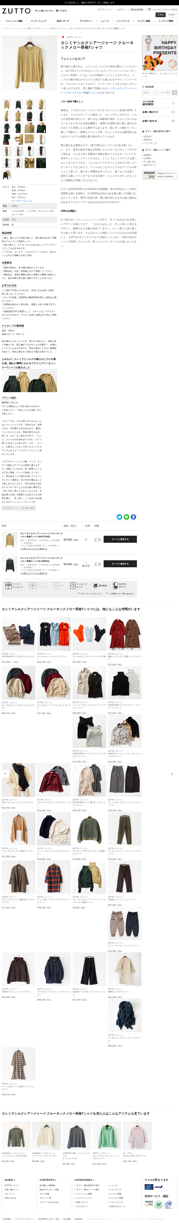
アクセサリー (86, 21)
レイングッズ (123, 21)
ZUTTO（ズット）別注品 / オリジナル (50, 28)
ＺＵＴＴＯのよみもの (49, 1202)
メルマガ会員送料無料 (159, 103)
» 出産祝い (147, 158)
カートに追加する (120, 539)
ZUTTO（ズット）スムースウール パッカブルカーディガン (53, 802)
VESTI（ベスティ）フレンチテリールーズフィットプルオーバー (106, 1155)
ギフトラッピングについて (91, 594)
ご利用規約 (6, 1219)
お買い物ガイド (159, 112)
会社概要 (67, 1219)
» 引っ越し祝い (149, 161)
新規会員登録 (137, 9)
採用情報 (78, 1219)
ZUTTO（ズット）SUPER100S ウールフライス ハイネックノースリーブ (124, 705)
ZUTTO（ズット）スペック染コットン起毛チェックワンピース (18, 1086)
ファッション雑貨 (14, 21)
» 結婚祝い (147, 155)
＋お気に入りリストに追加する (33, 549)
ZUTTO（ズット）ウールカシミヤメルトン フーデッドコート (53, 991)
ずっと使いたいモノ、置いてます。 (52, 10)
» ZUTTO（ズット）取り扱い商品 (19, 508)
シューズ (104, 21)
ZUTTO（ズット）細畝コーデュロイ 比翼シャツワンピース (124, 656)
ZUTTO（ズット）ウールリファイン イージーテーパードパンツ (124, 851)
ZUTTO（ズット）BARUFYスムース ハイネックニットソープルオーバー (124, 753)
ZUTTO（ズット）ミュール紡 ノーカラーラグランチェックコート (53, 899)
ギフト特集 (44, 1194)
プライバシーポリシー (24, 1219)
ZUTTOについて (105, 9)
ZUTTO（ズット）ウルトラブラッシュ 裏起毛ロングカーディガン (18, 899)
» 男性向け (147, 140)
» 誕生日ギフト (149, 165)
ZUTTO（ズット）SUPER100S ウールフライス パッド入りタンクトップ (89, 753)
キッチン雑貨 (144, 21)
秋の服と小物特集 (47, 1185)
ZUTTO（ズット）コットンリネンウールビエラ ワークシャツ (53, 851)
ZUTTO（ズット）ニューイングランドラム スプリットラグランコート (89, 705)
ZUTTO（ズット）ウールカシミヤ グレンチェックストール (124, 1037)
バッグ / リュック (38, 21)
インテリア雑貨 (165, 21)
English (171, 14)
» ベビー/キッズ (149, 143)
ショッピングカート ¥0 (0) (164, 9)
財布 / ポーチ (63, 21)
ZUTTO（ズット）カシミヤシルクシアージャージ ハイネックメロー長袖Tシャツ (89, 899)
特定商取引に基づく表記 (48, 1219)
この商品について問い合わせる (121, 594)
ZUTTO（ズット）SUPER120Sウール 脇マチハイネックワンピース (89, 802)
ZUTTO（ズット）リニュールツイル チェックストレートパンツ (124, 802)
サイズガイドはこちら (22, 201)
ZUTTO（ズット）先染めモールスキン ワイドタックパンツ (89, 991)
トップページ (7, 28)
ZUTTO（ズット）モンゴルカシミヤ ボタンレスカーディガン (18, 705)
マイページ (9, 1194)
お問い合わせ (159, 120)
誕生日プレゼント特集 (49, 1189)
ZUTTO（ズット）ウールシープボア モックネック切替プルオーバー (89, 851)
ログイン (121, 9)
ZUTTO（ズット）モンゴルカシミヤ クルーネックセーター (53, 705)
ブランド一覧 (45, 1198)
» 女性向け (147, 136)
